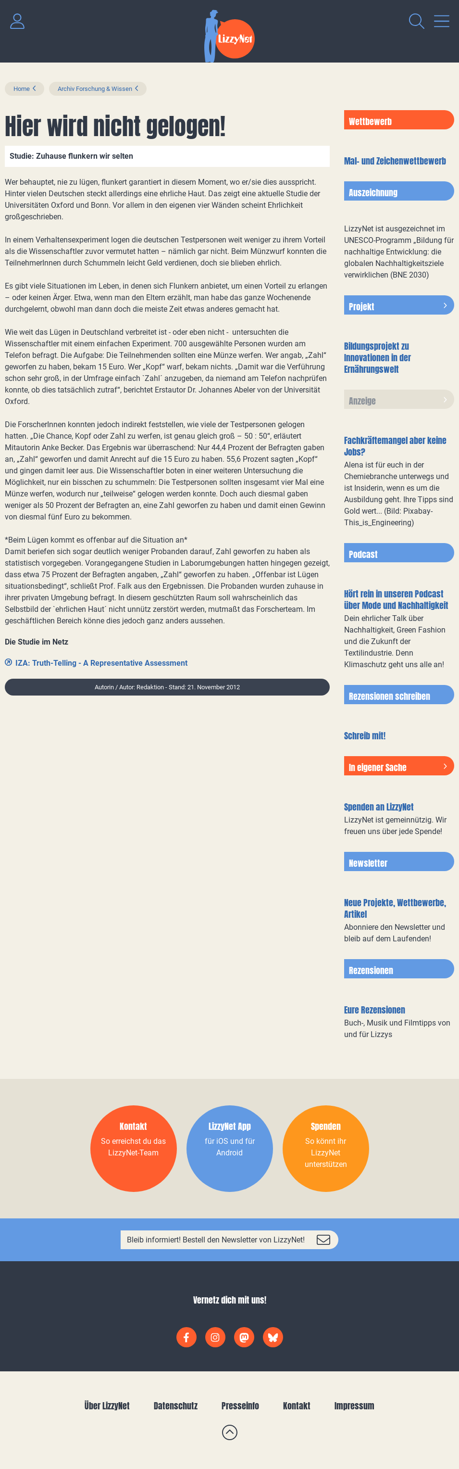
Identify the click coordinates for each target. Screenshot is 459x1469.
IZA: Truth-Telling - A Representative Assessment (101, 663)
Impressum (354, 1405)
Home (21, 88)
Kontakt (296, 1405)
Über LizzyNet (107, 1405)
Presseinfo (240, 1405)
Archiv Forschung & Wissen (95, 88)
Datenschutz (176, 1405)
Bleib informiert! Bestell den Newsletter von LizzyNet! (216, 1239)
